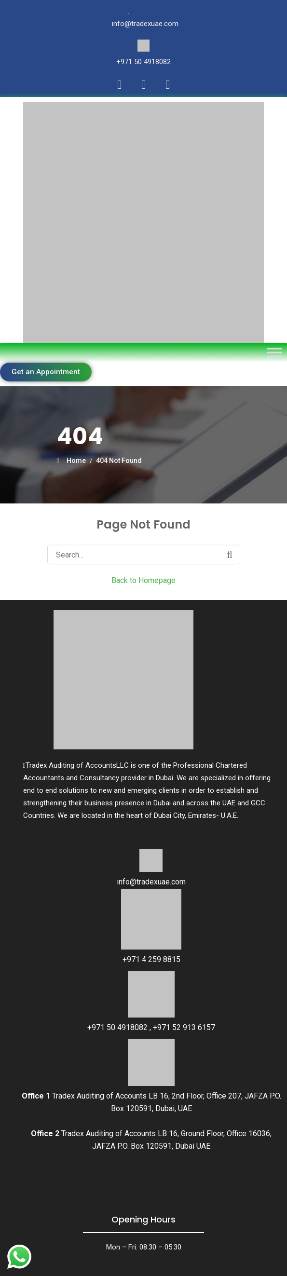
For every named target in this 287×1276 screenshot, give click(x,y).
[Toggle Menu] (274, 352)
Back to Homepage (143, 579)
